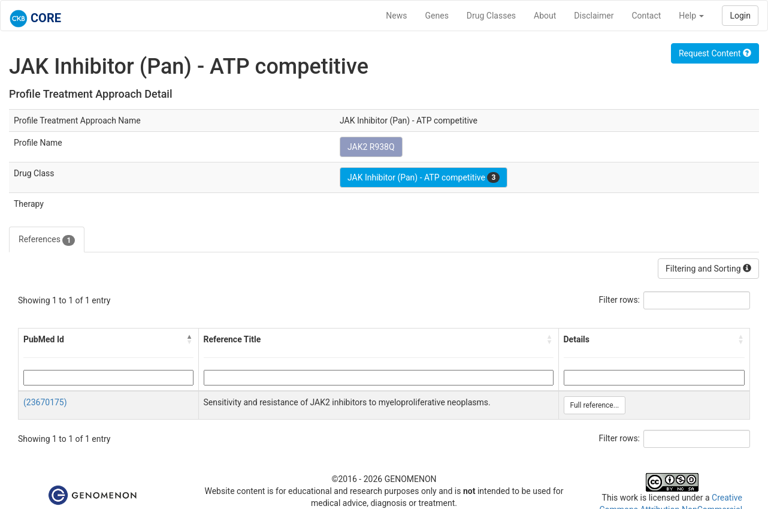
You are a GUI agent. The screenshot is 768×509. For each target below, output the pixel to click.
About (545, 15)
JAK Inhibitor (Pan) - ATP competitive (423, 177)
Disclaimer (593, 15)
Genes (437, 15)
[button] (189, 339)
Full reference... (594, 405)
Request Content (715, 53)
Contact (646, 15)
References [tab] (47, 239)
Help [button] (691, 15)
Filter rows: (619, 300)
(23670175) (45, 402)
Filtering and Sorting (708, 268)
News (396, 15)
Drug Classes (491, 15)
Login (740, 15)
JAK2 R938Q (371, 147)
